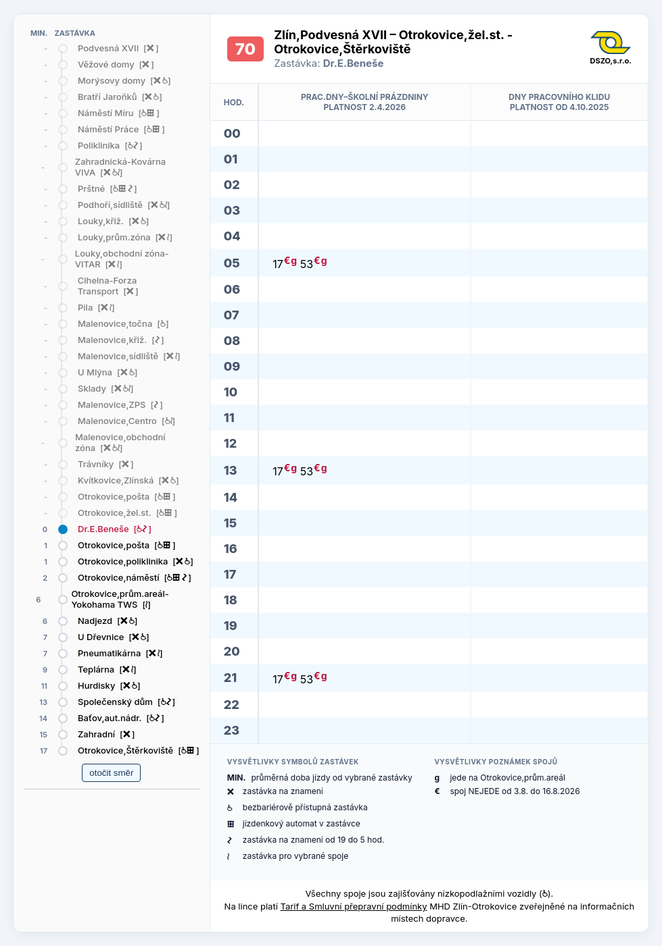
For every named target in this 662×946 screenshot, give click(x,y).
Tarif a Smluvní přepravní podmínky (353, 906)
